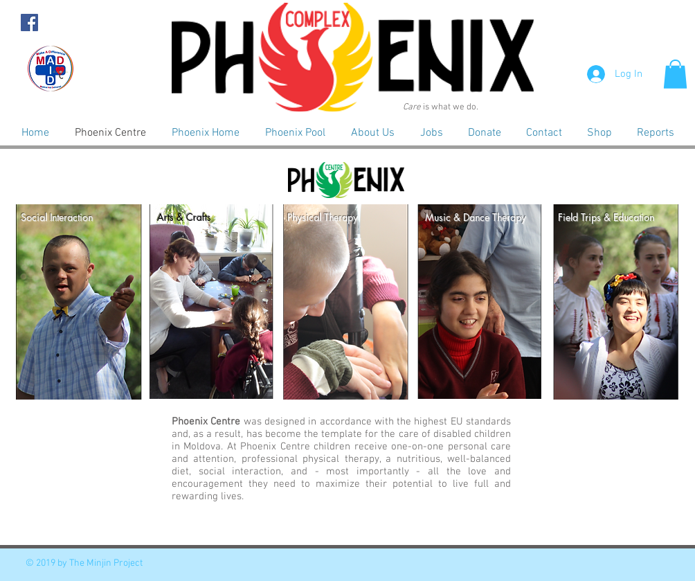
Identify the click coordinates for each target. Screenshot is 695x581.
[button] (675, 74)
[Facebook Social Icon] (29, 22)
